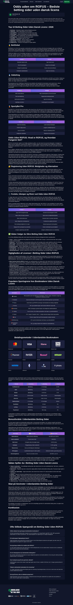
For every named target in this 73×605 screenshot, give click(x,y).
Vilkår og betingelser (52, 589)
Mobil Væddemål (38, 1)
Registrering (67, 1)
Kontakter (50, 594)
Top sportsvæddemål (24, 1)
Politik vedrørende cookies (54, 590)
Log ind (61, 1)
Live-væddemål (46, 1)
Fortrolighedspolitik (52, 592)
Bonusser (31, 1)
